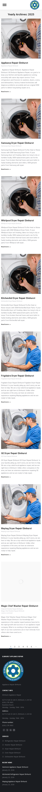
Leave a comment (7, 613)
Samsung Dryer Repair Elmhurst (17, 143)
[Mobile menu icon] (4, 5)
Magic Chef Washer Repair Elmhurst (19, 606)
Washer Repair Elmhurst (13, 745)
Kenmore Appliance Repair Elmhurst (15, 767)
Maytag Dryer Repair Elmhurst (16, 528)
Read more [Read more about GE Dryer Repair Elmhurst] (6, 477)
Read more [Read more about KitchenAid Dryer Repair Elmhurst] (6, 324)
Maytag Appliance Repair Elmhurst (14, 781)
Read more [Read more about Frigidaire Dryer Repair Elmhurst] (6, 402)
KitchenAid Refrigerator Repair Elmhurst (16, 774)
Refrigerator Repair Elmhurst (15, 741)
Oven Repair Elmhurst (12, 753)
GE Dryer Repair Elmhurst (14, 453)
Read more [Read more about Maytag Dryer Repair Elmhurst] (6, 554)
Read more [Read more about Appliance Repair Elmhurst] (6, 91)
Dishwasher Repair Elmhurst (15, 757)
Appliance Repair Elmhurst (14, 62)
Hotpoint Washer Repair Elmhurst (12, 609)
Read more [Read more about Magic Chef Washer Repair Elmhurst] (6, 636)
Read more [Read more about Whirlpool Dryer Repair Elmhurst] (6, 247)
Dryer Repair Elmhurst (13, 749)
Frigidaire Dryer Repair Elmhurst (17, 375)
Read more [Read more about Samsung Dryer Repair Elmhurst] (6, 169)
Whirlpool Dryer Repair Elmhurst (17, 220)
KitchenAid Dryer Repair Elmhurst (18, 298)
